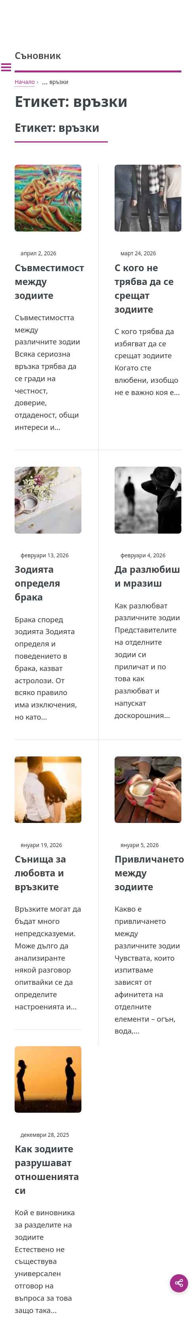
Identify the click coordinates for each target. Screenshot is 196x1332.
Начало (25, 82)
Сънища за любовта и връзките (40, 873)
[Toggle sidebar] (6, 67)
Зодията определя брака (37, 583)
